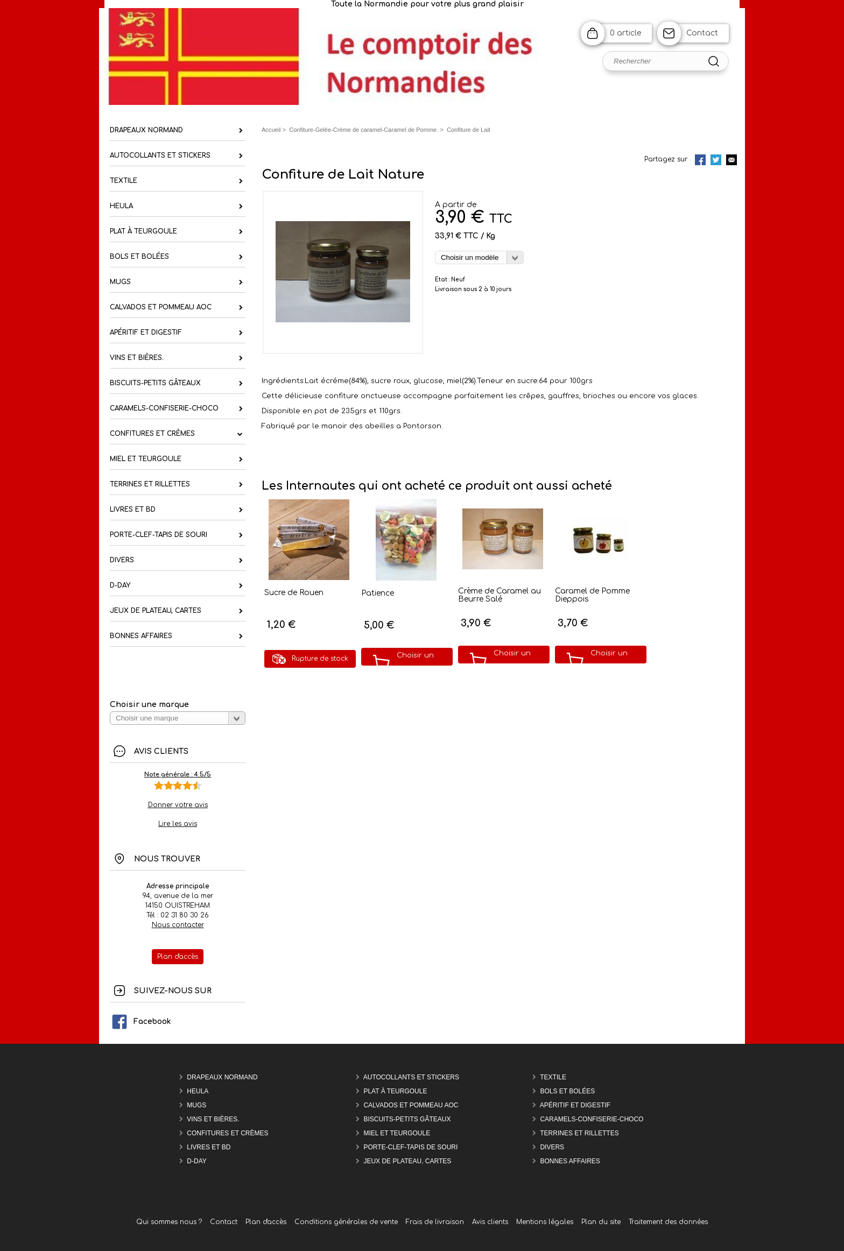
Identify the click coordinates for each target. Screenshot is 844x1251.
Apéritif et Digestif (575, 1105)
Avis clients (490, 1222)
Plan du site (601, 1222)
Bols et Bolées (567, 1091)
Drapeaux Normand (222, 1077)
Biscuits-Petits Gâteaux (407, 1119)
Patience (377, 593)
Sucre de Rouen (293, 593)
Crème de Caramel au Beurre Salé (499, 595)
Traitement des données (668, 1222)
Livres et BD (208, 1147)
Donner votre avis (178, 805)
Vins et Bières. (213, 1119)
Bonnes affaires (570, 1161)
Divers (552, 1147)
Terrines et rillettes (579, 1133)
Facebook (141, 1021)
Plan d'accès (265, 1222)
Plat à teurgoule (395, 1091)
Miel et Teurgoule (396, 1133)
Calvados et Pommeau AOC (410, 1105)
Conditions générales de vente (346, 1222)
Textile (553, 1077)
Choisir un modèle (415, 663)
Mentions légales (544, 1222)
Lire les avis (177, 824)
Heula (197, 1091)
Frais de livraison (435, 1222)
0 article (625, 33)
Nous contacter (178, 925)
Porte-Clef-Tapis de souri (410, 1147)
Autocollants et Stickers (411, 1077)
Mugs (196, 1105)
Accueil (271, 129)
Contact (702, 33)
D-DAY (196, 1161)
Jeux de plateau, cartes (407, 1161)
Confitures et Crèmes (227, 1133)
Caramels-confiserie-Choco (591, 1119)
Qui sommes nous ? (169, 1222)
